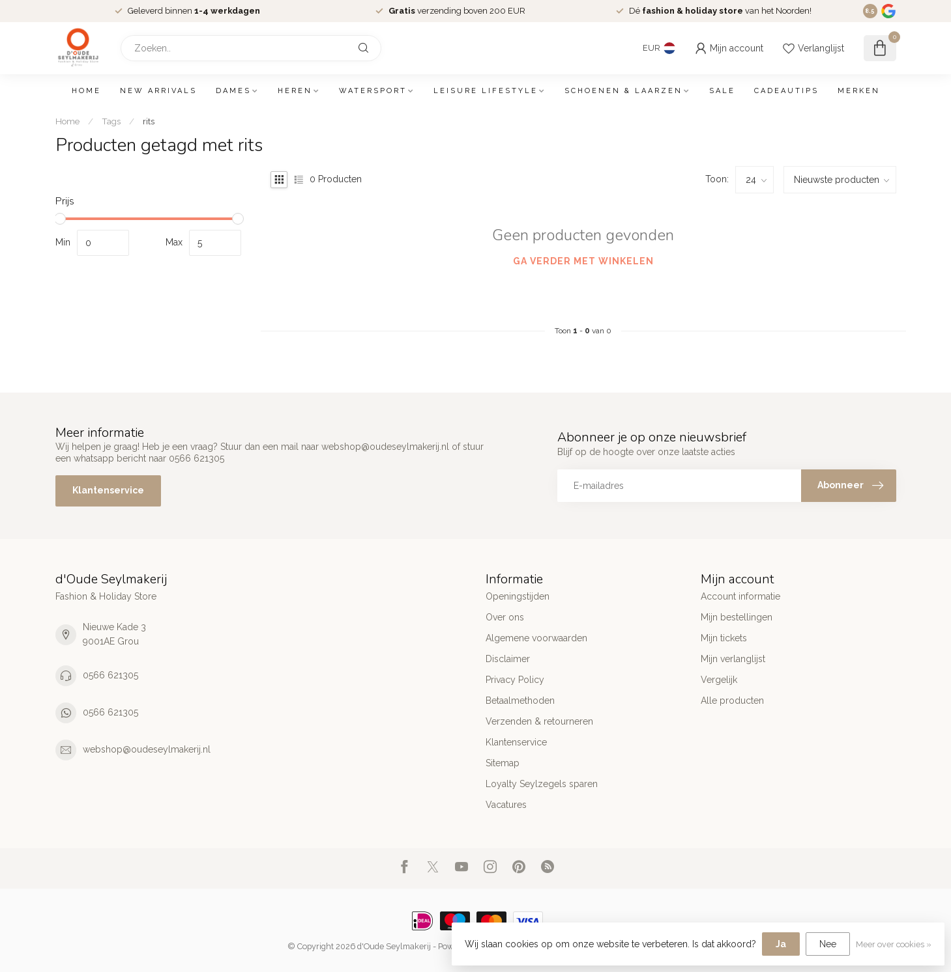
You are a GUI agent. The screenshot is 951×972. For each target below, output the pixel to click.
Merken (859, 91)
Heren (295, 91)
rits (148, 121)
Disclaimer (508, 659)
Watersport (373, 91)
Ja (781, 944)
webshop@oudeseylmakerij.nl (147, 749)
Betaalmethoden (520, 700)
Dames (233, 91)
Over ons (505, 617)
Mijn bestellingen (736, 617)
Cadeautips (786, 91)
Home (86, 91)
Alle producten (732, 700)
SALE (722, 91)
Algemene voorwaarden (536, 638)
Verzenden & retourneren (539, 721)
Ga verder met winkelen (583, 261)
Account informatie (740, 596)
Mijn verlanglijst (733, 659)
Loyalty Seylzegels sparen (542, 784)
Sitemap (502, 763)
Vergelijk (719, 679)
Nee (827, 944)
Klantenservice (108, 490)
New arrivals (158, 91)
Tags (111, 121)
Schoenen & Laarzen (623, 91)
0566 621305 (110, 675)
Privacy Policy (515, 679)
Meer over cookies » (893, 944)
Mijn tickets (724, 638)
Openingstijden (517, 596)
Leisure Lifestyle (485, 91)
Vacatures (506, 804)
